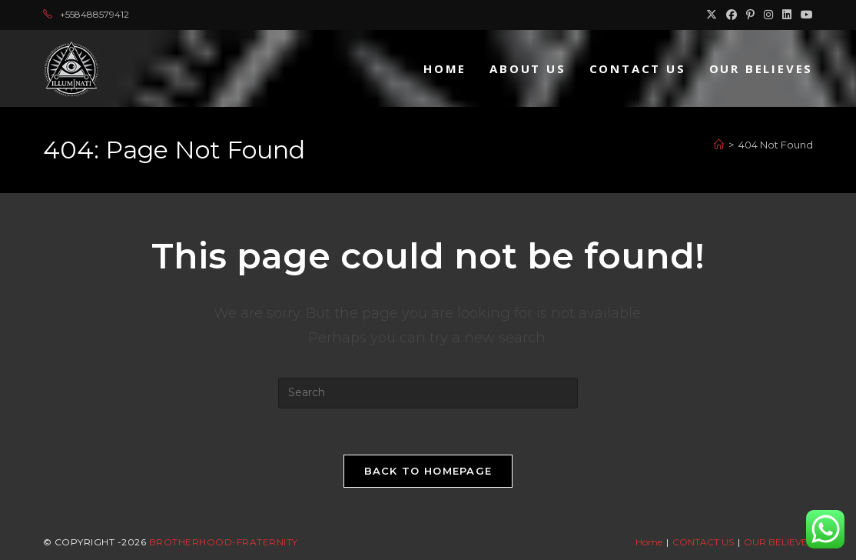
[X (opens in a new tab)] (712, 14)
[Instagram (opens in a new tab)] (768, 14)
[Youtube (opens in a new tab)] (804, 14)
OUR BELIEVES (778, 542)
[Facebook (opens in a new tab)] (732, 14)
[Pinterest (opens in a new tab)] (750, 14)
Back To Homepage (428, 471)
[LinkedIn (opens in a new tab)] (787, 14)
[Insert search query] (428, 393)
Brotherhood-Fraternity (223, 542)
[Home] (719, 144)
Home (648, 542)
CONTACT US (703, 542)
